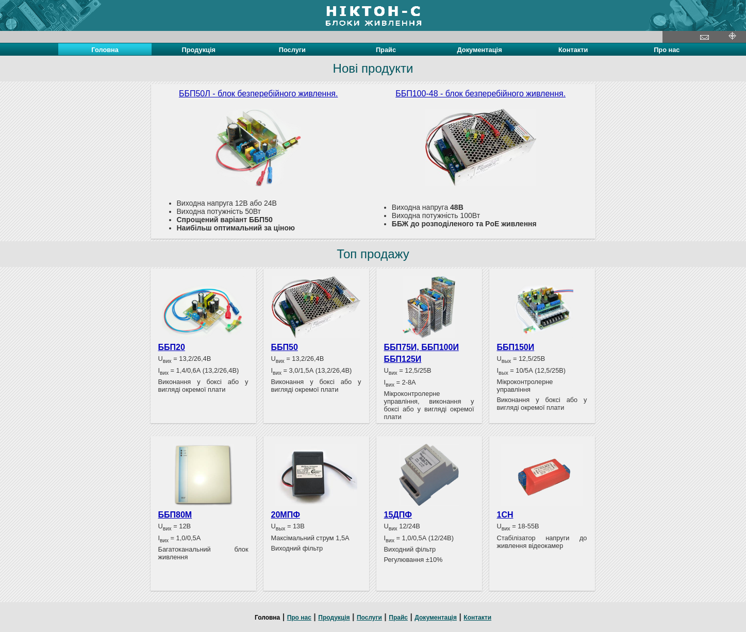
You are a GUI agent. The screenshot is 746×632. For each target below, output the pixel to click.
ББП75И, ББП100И (421, 347)
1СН (505, 514)
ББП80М (175, 514)
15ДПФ (398, 514)
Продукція (198, 50)
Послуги (292, 50)
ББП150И (516, 347)
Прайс (386, 50)
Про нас (666, 50)
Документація (479, 50)
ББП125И (403, 359)
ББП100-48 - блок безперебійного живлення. (480, 93)
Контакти (573, 50)
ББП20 (171, 347)
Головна (267, 617)
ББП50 (284, 347)
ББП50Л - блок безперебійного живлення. (258, 93)
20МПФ (285, 514)
